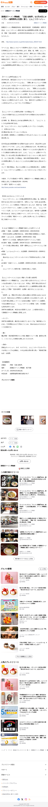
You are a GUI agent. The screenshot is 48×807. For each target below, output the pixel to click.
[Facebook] (10, 447)
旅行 (18, 7)
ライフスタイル (38, 7)
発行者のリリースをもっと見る (24, 558)
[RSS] (29, 799)
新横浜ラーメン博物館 (40, 23)
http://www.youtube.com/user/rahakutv (13, 187)
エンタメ (7, 7)
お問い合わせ (24, 461)
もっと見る (43, 569)
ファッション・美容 (26, 7)
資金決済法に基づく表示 (9, 794)
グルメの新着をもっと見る (24, 656)
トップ (3, 750)
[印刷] (21, 447)
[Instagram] (26, 799)
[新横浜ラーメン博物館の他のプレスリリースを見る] (42, 10)
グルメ (13, 7)
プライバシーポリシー (9, 790)
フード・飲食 (13, 438)
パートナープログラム (9, 783)
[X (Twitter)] (14, 447)
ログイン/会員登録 (40, 2)
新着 (2, 7)
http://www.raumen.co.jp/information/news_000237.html (24, 42)
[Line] (17, 447)
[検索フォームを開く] (31, 2)
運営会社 (4, 779)
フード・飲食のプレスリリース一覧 (18, 750)
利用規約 (4, 787)
